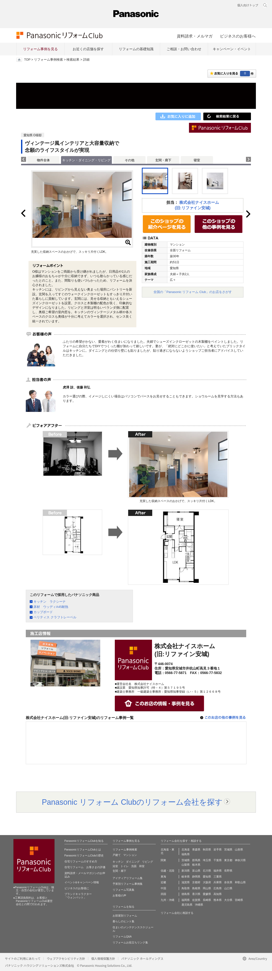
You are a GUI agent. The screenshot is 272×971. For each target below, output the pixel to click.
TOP (27, 59)
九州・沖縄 (167, 899)
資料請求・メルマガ (194, 36)
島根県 (196, 888)
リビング (147, 861)
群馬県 (196, 860)
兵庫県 (217, 882)
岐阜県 (185, 876)
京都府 (196, 882)
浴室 (115, 866)
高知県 (217, 893)
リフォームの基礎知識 (136, 49)
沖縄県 (199, 904)
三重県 (217, 876)
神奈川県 (240, 860)
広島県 (217, 888)
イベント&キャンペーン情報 (81, 882)
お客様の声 (119, 895)
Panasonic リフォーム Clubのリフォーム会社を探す (132, 802)
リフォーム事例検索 (48, 59)
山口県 (228, 888)
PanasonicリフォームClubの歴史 (84, 855)
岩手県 (217, 849)
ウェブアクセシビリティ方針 (66, 958)
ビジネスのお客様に (76, 888)
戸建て (117, 854)
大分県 (228, 899)
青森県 (196, 849)
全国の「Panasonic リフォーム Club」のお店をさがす (192, 292)
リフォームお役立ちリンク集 (130, 942)
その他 (129, 160)
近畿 (163, 882)
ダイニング (133, 861)
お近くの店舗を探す (88, 49)
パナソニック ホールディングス (142, 958)
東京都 (228, 860)
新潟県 (185, 870)
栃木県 (196, 864)
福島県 (185, 854)
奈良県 (228, 882)
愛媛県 (207, 893)
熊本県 (217, 899)
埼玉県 (207, 860)
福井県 (217, 870)
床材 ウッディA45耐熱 (50, 607)
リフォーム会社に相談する (177, 912)
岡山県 (207, 888)
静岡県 (196, 876)
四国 (163, 893)
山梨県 (185, 864)
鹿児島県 (186, 904)
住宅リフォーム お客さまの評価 (84, 867)
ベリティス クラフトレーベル (54, 617)
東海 (163, 876)
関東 (163, 860)
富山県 (196, 870)
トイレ (125, 866)
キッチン (118, 861)
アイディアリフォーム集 (128, 878)
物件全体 (43, 160)
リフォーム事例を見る (40, 49)
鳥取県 (185, 888)
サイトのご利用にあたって (22, 958)
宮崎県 (239, 899)
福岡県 (185, 899)
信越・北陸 (167, 870)
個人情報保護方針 (103, 958)
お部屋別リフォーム (125, 915)
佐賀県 (196, 899)
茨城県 (185, 860)
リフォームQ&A (122, 936)
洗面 (134, 866)
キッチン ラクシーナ (49, 601)
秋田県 (207, 849)
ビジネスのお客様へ (238, 36)
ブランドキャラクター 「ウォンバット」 (78, 895)
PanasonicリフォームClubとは (82, 849)
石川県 (207, 870)
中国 (163, 888)
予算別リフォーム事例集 (128, 883)
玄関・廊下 (163, 160)
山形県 (239, 849)
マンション (130, 854)
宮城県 (228, 849)
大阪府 (207, 882)
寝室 (197, 160)
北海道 (185, 849)
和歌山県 (240, 882)
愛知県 (207, 876)
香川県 (196, 893)
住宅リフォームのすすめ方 (80, 861)
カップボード (43, 612)
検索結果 (72, 59)
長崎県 (207, 899)
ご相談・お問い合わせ (184, 49)
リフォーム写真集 (123, 889)
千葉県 (217, 860)
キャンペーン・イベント (232, 49)
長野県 (228, 870)
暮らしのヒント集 (123, 921)
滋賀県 (185, 882)
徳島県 (185, 893)
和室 (142, 866)
